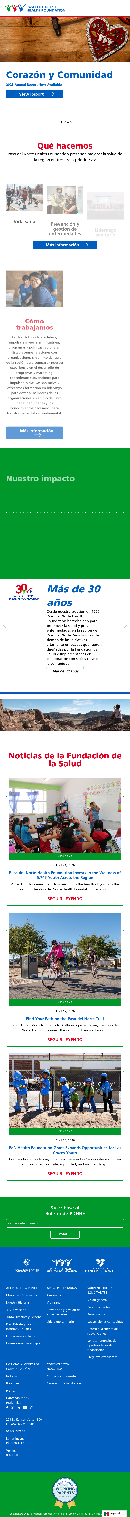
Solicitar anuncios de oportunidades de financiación (101, 1345)
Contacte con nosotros (58, 1367)
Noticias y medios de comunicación (23, 1367)
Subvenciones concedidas (105, 1322)
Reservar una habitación (64, 1383)
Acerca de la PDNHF (22, 1288)
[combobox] (114, 1513)
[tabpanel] (65, 62)
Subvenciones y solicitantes (99, 1290)
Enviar (62, 1234)
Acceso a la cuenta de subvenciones (102, 1331)
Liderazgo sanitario (60, 1322)
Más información (62, 244)
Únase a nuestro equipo (23, 1343)
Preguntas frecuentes (102, 1357)
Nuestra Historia (17, 1302)
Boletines (12, 1383)
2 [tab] (64, 121)
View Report (32, 94)
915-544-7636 (15, 1431)
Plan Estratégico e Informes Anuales (18, 1327)
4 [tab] (71, 121)
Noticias (11, 1376)
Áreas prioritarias (62, 1288)
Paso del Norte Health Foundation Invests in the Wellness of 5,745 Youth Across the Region (65, 875)
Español (112, 1514)
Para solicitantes (98, 1307)
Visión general (97, 1300)
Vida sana (53, 1302)
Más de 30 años (65, 671)
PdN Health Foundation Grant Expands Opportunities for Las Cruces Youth (65, 1150)
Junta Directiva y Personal (24, 1317)
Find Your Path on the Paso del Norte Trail (65, 1018)
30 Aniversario (16, 1310)
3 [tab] (68, 121)
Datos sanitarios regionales (17, 1400)
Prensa (10, 1391)
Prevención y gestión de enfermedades (63, 1312)
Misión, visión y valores (22, 1295)
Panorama (54, 1295)
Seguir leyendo (65, 898)
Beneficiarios (96, 1314)
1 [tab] (61, 121)
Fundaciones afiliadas (21, 1336)
